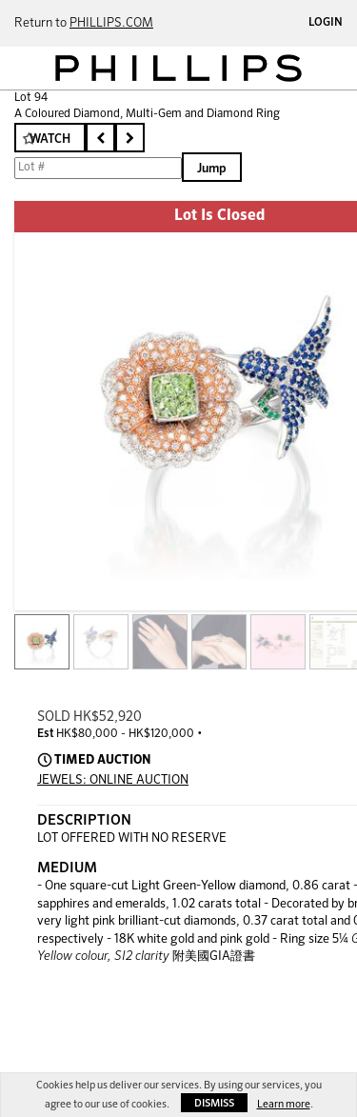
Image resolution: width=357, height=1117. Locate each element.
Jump (212, 169)
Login (325, 23)
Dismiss (214, 1103)
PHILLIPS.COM (111, 23)
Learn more (283, 1104)
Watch (50, 139)
